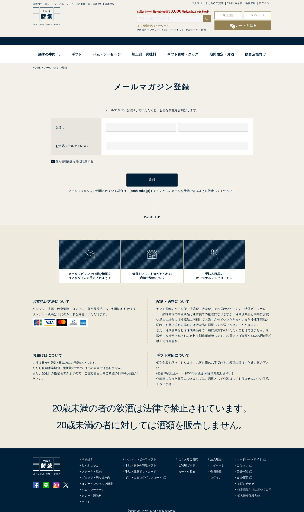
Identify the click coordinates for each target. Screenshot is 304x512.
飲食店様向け (255, 54)
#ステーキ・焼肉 (196, 29)
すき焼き (87, 457)
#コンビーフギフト (173, 29)
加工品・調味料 (144, 54)
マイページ (257, 15)
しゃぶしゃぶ (90, 463)
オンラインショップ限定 (97, 481)
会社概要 (243, 475)
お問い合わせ (246, 481)
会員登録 (250, 3)
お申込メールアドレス (73, 146)
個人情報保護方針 (68, 161)
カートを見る (187, 469)
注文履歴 (228, 15)
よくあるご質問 (214, 3)
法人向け (197, 3)
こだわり (243, 463)
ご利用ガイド (234, 3)
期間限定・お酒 (222, 54)
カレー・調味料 (92, 493)
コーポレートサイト (250, 457)
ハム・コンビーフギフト (141, 457)
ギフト (76, 54)
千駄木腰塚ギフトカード (141, 469)
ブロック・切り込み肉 (96, 475)
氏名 (61, 127)
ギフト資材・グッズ (182, 54)
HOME (37, 67)
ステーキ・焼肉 (92, 469)
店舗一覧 (243, 469)
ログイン (264, 3)
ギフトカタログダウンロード (144, 475)
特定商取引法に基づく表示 (254, 487)
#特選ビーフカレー (149, 29)
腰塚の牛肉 (46, 54)
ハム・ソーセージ (107, 54)
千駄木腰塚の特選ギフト (141, 463)
